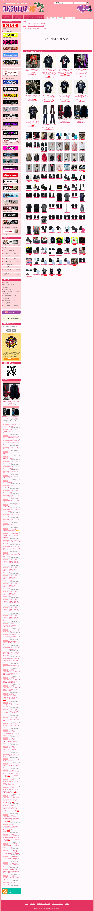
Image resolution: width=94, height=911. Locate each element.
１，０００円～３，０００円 (10, 253)
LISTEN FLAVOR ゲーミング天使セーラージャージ (67, 136)
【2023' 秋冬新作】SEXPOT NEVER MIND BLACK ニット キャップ (59, 251)
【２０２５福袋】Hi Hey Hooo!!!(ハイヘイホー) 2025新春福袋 (11, 535)
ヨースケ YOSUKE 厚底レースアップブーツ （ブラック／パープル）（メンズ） (74, 250)
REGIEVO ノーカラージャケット (74, 157)
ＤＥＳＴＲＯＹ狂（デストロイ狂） (11, 117)
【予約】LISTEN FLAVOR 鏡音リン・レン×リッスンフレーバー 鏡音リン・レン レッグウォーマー (51, 187)
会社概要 (5, 282)
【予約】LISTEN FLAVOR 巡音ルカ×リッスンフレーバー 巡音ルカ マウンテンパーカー (67, 187)
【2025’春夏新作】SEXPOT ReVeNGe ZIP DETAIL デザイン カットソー (74, 206)
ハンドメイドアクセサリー (10, 227)
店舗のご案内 (6, 298)
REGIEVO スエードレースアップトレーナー (74, 146)
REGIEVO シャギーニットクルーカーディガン (36, 168)
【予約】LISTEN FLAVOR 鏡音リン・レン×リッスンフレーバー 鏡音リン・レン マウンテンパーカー (36, 187)
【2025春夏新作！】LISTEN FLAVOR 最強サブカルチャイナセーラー (11, 636)
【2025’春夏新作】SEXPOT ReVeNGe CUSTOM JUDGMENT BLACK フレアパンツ (51, 195)
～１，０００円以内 (8, 250)
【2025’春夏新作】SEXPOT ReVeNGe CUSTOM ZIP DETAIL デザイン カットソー (59, 206)
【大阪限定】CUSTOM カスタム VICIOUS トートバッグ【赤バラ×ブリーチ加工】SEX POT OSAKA (74, 262)
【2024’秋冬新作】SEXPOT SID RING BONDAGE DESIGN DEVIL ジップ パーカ (74, 167)
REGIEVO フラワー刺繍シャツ (51, 146)
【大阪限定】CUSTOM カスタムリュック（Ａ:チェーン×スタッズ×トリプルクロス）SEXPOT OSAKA (11, 697)
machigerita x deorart (8, 247)
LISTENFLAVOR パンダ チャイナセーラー (38, 271)
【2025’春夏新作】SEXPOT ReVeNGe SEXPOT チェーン (67, 208)
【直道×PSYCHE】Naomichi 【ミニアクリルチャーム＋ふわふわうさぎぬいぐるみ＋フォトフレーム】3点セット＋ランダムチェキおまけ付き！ (29, 262)
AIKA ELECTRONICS (10, 155)
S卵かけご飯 (10, 96)
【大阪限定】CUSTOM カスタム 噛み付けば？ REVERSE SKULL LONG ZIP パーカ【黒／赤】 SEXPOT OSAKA (11, 828)
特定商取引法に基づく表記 (43, 904)
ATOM (10, 892)
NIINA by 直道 (10, 109)
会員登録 (60, 18)
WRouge (10, 232)
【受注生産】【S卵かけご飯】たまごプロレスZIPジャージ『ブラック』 (29, 251)
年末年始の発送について (9, 296)
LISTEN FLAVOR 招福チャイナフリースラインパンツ (11, 765)
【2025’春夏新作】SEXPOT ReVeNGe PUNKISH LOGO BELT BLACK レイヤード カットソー (29, 208)
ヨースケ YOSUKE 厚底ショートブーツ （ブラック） (51, 136)
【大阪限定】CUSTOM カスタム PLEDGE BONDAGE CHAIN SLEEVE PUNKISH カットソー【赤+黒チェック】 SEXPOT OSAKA (11, 809)
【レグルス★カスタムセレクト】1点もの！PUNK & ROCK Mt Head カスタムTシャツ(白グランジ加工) (44, 272)
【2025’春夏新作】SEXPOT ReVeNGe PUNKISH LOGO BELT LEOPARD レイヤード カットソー (67, 197)
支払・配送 (32, 904)
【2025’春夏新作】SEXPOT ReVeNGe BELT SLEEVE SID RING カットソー (74, 217)
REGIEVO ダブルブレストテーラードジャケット (67, 157)
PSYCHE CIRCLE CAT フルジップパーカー (51, 240)
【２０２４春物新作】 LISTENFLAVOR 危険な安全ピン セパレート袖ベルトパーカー (11, 852)
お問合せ (39, 17)
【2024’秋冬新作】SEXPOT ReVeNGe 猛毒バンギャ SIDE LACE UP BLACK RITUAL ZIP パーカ (44, 147)
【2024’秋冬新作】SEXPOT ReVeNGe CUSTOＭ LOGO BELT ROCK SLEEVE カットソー (29, 145)
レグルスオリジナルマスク (10, 189)
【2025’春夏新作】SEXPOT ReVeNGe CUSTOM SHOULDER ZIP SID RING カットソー (67, 217)
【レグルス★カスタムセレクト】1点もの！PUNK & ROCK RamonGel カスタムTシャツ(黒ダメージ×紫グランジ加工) (59, 272)
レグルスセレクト (10, 56)
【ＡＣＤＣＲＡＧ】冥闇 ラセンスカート (36, 250)
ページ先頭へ (85, 898)
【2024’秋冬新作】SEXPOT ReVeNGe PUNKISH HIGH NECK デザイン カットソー (29, 195)
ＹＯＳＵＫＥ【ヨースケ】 (10, 83)
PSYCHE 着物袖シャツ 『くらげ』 (15, 413)
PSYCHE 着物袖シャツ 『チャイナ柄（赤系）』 (37, 136)
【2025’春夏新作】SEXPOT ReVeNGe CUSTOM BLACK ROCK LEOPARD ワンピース (82, 208)
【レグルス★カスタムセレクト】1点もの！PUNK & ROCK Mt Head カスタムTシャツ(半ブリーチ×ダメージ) (81, 90)
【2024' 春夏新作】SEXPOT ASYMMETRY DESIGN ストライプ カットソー (11, 871)
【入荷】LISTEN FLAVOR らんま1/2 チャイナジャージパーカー (11, 704)
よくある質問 (6, 303)
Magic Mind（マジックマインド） (12, 73)
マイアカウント (69, 18)
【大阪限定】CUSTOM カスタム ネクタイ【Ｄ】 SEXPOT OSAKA (10, 625)
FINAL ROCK (10, 222)
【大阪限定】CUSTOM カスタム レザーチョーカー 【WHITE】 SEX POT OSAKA (44, 240)
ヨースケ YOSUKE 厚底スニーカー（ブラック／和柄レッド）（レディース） (82, 136)
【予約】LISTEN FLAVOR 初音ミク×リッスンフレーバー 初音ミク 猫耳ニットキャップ (29, 187)
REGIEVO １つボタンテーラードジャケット (59, 157)
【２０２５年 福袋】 (9, 78)
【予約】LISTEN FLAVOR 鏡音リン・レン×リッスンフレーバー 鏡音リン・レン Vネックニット (44, 187)
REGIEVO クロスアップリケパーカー (44, 157)
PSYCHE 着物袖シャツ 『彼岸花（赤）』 (11, 393)
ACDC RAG (10, 175)
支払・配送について (18, 17)
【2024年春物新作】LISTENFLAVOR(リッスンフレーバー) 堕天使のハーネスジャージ (38, 261)
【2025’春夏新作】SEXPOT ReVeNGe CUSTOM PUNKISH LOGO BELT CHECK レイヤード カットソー (36, 208)
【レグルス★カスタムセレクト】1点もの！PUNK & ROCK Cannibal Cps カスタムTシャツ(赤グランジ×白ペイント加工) (51, 272)
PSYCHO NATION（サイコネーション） (11, 63)
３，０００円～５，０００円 (10, 256)
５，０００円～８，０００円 (10, 258)
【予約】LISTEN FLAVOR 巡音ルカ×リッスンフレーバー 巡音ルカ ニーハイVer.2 (82, 187)
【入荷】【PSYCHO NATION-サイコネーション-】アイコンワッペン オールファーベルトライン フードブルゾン (36, 178)
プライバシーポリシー (57, 904)
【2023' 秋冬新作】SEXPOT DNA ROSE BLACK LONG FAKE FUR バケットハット (51, 252)
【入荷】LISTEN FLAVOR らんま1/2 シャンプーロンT (11, 725)
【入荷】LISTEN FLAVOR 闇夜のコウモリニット (11, 431)
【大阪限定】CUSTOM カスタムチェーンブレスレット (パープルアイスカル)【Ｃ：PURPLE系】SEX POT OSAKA (81, 65)
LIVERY (5, 129)
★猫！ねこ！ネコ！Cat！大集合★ (11, 270)
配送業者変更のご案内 (9, 300)
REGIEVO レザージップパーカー (51, 157)
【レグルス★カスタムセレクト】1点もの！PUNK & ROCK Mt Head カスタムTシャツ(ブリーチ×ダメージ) (33, 115)
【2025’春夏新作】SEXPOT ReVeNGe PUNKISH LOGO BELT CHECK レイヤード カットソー (59, 197)
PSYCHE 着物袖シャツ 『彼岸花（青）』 (6, 414)
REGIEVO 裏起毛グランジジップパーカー (36, 157)
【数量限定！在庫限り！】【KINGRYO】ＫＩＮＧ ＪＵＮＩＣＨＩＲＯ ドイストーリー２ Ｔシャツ (82, 251)
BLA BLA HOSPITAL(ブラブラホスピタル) (11, 141)
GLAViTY (10, 195)
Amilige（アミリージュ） (10, 148)
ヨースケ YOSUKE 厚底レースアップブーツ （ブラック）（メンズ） (67, 250)
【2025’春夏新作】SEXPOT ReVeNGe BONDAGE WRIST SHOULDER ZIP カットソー (44, 195)
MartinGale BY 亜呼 (10, 103)
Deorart (10, 216)
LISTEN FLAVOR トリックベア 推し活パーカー (67, 229)
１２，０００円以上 (8, 264)
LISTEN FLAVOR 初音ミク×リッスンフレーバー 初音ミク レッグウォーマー (11, 554)
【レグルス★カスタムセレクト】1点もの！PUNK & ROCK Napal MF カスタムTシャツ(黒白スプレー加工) (65, 64)
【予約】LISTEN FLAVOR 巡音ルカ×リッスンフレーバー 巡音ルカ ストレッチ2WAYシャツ (74, 187)
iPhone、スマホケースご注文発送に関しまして (11, 292)
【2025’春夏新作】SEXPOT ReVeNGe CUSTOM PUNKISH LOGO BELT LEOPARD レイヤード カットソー (44, 208)
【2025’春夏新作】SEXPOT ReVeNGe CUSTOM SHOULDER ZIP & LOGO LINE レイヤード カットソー (51, 206)
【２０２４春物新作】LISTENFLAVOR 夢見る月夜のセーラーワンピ (11, 865)
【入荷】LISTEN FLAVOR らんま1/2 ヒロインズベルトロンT (11, 719)
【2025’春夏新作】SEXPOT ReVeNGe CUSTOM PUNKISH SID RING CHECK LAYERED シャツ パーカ (82, 197)
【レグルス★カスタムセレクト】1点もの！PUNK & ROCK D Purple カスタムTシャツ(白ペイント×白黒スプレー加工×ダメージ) (49, 90)
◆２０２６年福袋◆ (8, 31)
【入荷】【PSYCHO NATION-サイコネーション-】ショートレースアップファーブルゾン (29, 178)
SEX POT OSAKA (10, 49)
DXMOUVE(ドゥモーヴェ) (10, 89)
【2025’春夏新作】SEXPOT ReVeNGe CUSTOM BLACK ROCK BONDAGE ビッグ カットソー (29, 217)
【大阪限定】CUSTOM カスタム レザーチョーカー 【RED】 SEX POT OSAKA (36, 240)
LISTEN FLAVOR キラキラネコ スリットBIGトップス (11, 643)
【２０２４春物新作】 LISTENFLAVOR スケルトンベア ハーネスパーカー (11, 845)
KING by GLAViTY (10, 209)
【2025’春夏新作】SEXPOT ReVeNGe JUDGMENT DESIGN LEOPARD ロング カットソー (29, 230)
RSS (10, 890)
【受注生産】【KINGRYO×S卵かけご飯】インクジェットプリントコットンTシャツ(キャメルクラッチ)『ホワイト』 (75, 241)
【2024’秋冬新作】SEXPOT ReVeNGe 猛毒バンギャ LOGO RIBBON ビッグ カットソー (37, 145)
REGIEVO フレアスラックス (51, 168)
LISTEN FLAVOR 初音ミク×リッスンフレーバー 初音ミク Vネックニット (11, 548)
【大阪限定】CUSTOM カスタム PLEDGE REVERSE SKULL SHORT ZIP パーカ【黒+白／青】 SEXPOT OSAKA (11, 818)
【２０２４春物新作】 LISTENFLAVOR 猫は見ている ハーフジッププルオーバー (11, 858)
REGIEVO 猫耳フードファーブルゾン (29, 157)
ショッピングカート (84, 9)
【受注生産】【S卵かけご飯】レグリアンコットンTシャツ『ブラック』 (82, 241)
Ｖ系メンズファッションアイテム (12, 243)
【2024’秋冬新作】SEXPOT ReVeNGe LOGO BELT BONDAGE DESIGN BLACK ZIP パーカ (51, 176)
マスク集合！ (6, 267)
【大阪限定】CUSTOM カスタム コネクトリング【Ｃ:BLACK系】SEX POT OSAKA (33, 90)
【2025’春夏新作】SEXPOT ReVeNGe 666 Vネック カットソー (44, 219)
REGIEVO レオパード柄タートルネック (67, 146)
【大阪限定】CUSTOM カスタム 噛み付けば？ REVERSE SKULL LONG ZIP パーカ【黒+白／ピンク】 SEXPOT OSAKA (11, 837)
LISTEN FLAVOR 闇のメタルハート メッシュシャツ (29, 240)
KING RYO (10, 26)
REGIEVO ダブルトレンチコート (82, 157)
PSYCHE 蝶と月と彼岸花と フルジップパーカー (67, 240)
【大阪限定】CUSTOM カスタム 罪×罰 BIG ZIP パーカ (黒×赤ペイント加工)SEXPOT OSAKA (44, 136)
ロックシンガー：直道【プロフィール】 (12, 306)
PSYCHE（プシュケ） (10, 36)
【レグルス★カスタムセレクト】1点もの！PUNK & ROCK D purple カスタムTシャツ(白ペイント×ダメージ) (65, 90)
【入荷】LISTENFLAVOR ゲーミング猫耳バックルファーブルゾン (45, 250)
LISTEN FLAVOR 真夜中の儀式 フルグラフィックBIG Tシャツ (11, 654)
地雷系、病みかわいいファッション (12, 274)
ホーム (7, 17)
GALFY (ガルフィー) (10, 134)
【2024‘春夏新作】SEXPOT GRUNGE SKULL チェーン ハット (11, 877)
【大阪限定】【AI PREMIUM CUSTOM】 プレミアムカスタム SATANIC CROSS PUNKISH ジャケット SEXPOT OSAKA (11, 773)
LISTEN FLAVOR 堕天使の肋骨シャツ (44, 229)
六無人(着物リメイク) (10, 202)
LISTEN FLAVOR (10, 42)
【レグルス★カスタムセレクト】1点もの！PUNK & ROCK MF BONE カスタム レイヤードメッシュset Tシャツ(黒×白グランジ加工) (49, 65)
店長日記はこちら (11, 359)
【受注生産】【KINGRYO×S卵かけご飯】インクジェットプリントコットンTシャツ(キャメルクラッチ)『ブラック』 (60, 241)
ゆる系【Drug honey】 (10, 162)
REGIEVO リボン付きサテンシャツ (59, 146)
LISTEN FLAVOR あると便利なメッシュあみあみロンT (11, 660)
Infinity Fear (10, 182)
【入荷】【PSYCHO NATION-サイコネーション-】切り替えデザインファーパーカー (82, 168)
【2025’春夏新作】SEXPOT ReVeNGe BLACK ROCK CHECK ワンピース (36, 217)
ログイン (52, 18)
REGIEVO (5, 69)
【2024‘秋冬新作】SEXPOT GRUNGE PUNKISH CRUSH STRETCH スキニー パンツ (49, 117)
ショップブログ (29, 17)
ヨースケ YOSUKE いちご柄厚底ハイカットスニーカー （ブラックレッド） (33, 64)
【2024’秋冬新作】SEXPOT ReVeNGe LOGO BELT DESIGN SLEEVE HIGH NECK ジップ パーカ (44, 176)
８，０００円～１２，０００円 (11, 261)
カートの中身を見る (11, 312)
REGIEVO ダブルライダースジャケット (29, 168)
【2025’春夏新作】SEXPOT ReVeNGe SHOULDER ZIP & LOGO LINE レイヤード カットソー (74, 195)
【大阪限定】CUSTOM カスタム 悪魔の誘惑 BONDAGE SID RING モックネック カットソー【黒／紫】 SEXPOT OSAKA (11, 799)
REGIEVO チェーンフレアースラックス (44, 168)
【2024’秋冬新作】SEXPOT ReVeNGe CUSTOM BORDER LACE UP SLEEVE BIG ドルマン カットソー (36, 195)
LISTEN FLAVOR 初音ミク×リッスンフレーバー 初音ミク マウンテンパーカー (11, 542)
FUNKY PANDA (10, 124)
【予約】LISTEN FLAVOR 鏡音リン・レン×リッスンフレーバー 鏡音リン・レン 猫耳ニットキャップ (59, 187)
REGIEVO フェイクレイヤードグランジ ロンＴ (82, 146)
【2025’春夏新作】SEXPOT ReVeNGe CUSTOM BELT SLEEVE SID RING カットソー (82, 217)
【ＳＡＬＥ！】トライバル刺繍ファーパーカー (11, 529)
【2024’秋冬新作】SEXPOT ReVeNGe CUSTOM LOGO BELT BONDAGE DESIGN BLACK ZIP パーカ (59, 176)
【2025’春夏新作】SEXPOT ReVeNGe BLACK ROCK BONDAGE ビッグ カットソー (51, 217)
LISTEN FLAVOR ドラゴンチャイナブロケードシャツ (11, 442)
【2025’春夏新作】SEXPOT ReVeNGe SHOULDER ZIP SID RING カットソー (59, 217)
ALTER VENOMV (10, 169)
